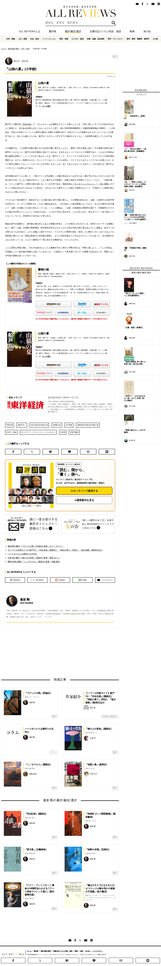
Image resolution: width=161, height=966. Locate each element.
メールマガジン (105, 580)
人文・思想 (22, 39)
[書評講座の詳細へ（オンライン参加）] (30, 485)
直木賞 (10, 425)
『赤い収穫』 (104, 184)
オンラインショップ (56, 955)
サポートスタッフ (72, 955)
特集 (81, 951)
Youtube (60, 580)
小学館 (69, 425)
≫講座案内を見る (84, 500)
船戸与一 (22, 425)
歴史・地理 (63, 39)
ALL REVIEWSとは (29, 31)
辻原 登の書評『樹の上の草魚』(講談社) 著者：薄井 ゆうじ (34, 558)
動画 (132, 31)
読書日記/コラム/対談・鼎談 (105, 31)
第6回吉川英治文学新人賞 (88, 425)
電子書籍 (74, 432)
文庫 (63, 432)
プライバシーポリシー (87, 955)
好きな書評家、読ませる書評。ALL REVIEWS (80, 11)
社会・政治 (34, 39)
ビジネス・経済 (78, 39)
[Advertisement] (36, 652)
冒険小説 (57, 425)
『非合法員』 (27, 124)
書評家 (52, 31)
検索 (114, 23)
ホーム (3, 49)
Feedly (82, 580)
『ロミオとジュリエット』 (84, 184)
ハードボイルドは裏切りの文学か (22, 554)
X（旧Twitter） (37, 580)
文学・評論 (10, 39)
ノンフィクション (49, 39)
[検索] (80, 23)
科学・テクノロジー (115, 39)
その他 (155, 39)
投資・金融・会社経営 (95, 39)
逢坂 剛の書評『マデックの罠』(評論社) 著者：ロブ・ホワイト (35, 546)
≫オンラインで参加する (84, 490)
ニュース (45, 955)
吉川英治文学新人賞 (40, 425)
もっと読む (46, 106)
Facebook (15, 580)
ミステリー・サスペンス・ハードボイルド (38, 432)
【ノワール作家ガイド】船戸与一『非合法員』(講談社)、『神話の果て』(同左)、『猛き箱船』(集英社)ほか (55, 550)
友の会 (147, 31)
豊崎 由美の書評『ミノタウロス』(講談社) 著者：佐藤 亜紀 (34, 561)
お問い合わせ (101, 955)
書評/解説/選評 (73, 31)
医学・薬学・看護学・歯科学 (138, 39)
